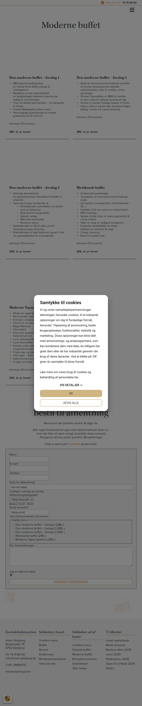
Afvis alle (71, 403)
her (76, 377)
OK (71, 393)
